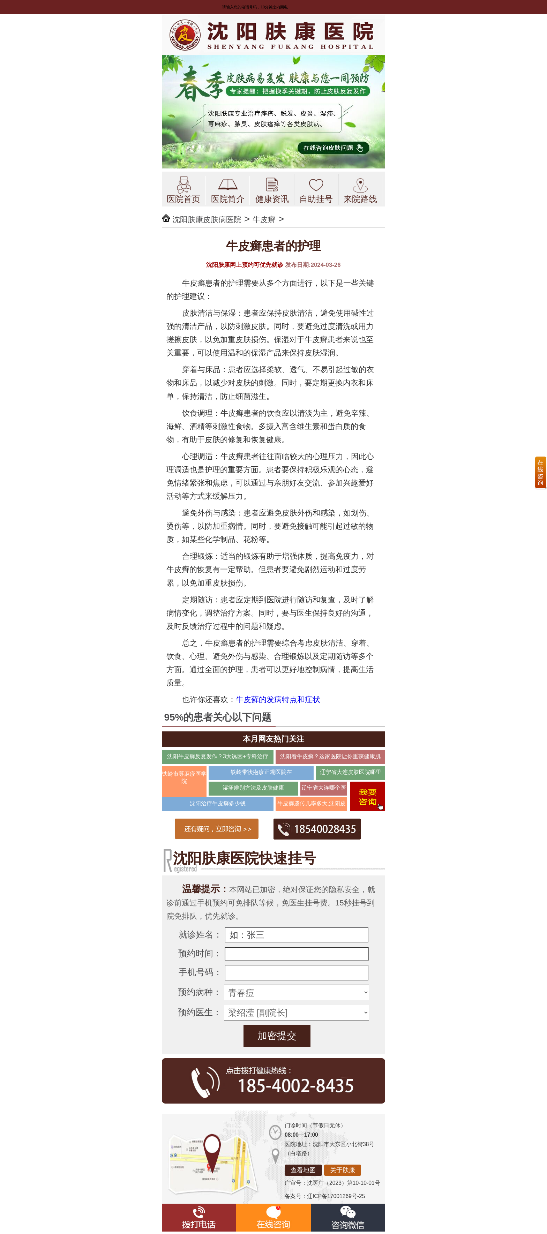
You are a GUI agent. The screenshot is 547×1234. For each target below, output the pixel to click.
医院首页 (183, 190)
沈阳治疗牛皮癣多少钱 (218, 803)
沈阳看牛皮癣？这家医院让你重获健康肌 (330, 756)
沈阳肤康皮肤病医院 (206, 219)
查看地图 (303, 1170)
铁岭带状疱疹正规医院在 (261, 772)
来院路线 (360, 190)
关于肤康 (342, 1170)
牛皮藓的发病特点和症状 (278, 699)
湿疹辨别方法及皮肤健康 (253, 788)
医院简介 (228, 190)
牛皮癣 (264, 219)
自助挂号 (316, 190)
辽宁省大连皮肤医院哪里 (350, 772)
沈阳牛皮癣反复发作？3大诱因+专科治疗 (217, 756)
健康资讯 (272, 190)
